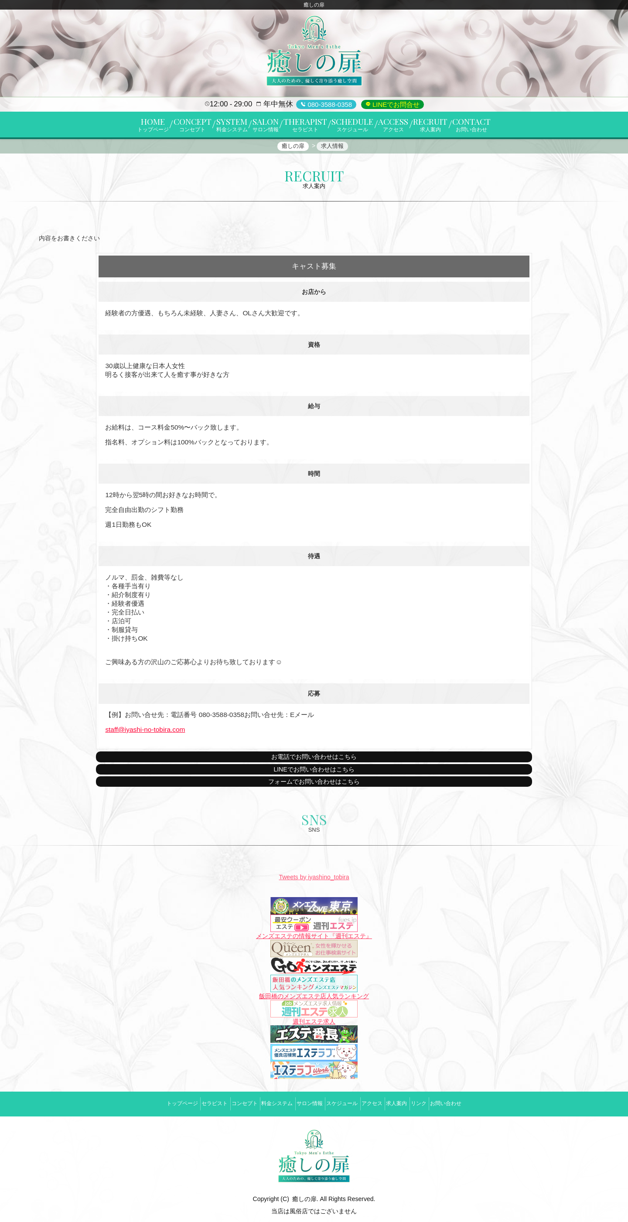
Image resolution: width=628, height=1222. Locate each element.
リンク (447, 1102)
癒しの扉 (304, 1192)
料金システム (264, 1102)
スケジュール (346, 1102)
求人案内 (416, 1102)
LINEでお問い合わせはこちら (313, 774)
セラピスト (186, 1102)
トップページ (145, 1102)
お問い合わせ (482, 1102)
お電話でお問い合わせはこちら (314, 761)
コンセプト (224, 1102)
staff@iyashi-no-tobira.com (145, 734)
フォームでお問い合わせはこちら (314, 786)
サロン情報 (305, 1102)
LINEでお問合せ (395, 104)
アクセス (384, 1102)
